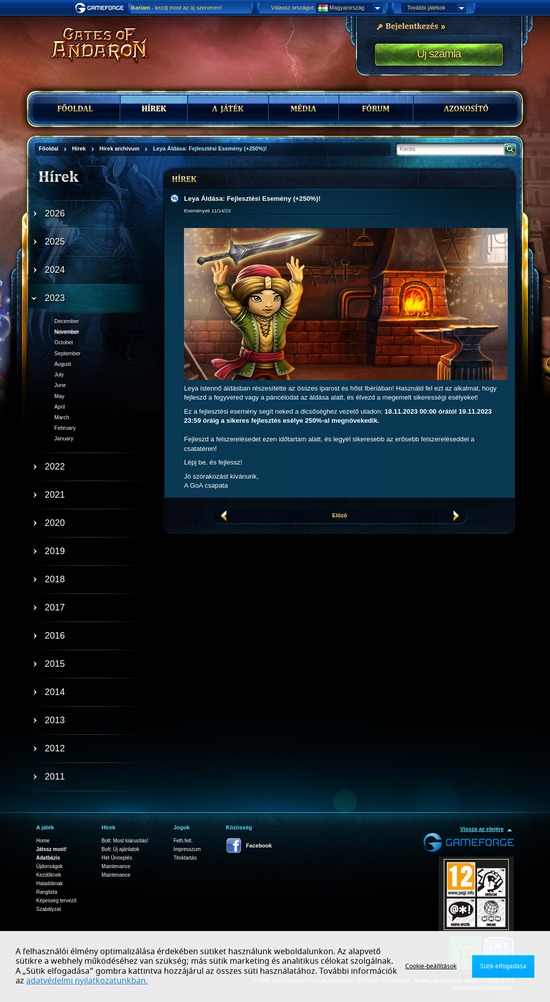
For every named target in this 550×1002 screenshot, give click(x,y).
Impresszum (187, 849)
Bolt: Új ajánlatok (120, 849)
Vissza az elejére (482, 829)
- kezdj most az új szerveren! (176, 8)
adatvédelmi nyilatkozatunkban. (87, 981)
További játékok (436, 8)
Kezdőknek (48, 875)
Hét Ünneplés (117, 858)
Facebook (258, 845)
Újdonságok (49, 866)
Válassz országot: (293, 8)
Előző (339, 515)
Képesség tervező (56, 900)
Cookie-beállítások (430, 966)
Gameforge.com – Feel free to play (101, 8)
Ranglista (46, 892)
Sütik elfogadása (503, 966)
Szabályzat (48, 909)
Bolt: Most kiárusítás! (125, 840)
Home (43, 840)
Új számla (439, 53)
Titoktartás (185, 858)
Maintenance (116, 866)
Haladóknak (49, 883)
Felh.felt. (183, 840)
